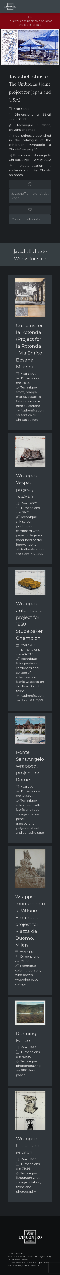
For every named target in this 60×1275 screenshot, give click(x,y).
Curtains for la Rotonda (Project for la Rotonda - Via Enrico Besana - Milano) (29, 346)
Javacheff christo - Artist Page (30, 196)
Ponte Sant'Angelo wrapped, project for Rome (30, 766)
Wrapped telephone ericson (27, 1145)
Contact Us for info (26, 219)
